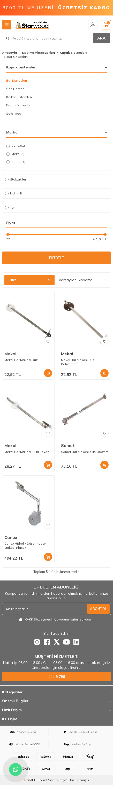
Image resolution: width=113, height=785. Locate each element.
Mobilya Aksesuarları (38, 52)
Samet (15, 162)
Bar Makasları (16, 80)
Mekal (15, 154)
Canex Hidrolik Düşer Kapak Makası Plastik (25, 545)
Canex (15, 146)
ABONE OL (98, 609)
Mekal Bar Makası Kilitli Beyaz (26, 452)
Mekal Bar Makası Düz (21, 360)
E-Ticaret (40, 780)
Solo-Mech (14, 113)
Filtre (29, 280)
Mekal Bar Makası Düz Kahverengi (77, 362)
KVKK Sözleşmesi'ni (40, 619)
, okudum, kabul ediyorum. (56, 619)
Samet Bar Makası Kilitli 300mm (84, 452)
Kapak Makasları (19, 105)
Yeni (10, 207)
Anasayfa (9, 52)
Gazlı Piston (15, 89)
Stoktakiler (15, 179)
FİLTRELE (56, 257)
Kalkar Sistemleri (19, 97)
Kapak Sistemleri (73, 52)
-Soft (28, 780)
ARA (101, 38)
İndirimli (13, 193)
